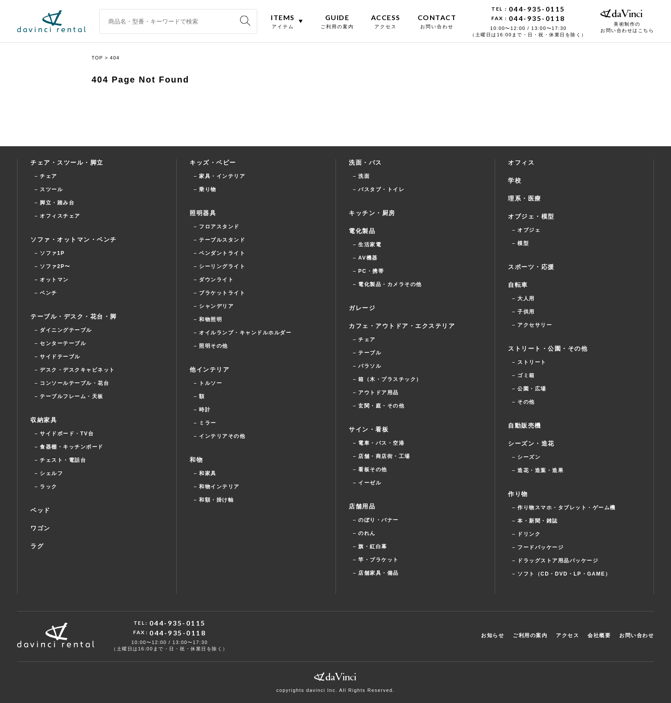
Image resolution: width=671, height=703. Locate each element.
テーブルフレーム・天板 (72, 396)
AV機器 (368, 258)
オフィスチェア (60, 216)
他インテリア (209, 369)
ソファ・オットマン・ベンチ (73, 239)
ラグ (37, 546)
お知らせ (492, 635)
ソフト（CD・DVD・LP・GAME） (564, 574)
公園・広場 (531, 389)
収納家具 (43, 419)
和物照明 (210, 319)
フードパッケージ (540, 547)
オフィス (521, 162)
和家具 (208, 473)
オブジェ (528, 230)
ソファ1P (52, 253)
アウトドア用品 (378, 393)
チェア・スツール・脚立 (67, 162)
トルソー (210, 383)
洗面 (364, 176)
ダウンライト (216, 280)
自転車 (518, 284)
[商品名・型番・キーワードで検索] (178, 21)
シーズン (528, 457)
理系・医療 (524, 198)
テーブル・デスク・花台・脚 (73, 316)
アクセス (567, 635)
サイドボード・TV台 (67, 434)
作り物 (518, 493)
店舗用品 (362, 506)
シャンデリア (216, 306)
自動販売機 (524, 425)
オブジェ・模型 (531, 216)
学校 (514, 180)
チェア (48, 176)
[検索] (245, 21)
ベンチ (48, 293)
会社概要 (599, 635)
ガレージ (362, 307)
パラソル (369, 366)
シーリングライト (222, 266)
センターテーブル (63, 343)
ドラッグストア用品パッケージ (557, 561)
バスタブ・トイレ (381, 189)
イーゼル (369, 483)
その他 (526, 402)
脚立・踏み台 (57, 203)
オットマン (54, 280)
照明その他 (213, 346)
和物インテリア (219, 487)
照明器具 (203, 213)
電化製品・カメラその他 (390, 284)
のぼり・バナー (378, 520)
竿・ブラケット (378, 560)
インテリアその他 (222, 436)
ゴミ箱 (526, 375)
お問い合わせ (636, 635)
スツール (51, 189)
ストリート (531, 362)
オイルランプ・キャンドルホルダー (245, 333)
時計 (205, 410)
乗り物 (208, 189)
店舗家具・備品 (378, 573)
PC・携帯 (371, 271)
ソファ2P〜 (55, 266)
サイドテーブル (60, 357)
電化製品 (362, 230)
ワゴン (40, 528)
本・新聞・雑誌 (537, 521)
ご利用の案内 (530, 635)
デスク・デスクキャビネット (77, 370)
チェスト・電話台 (63, 460)
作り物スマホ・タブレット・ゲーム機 (566, 508)
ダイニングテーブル (66, 330)
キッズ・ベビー (213, 162)
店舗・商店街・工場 (384, 456)
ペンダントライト (222, 253)
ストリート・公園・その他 (548, 348)
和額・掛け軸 (216, 500)
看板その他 (372, 470)
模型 (523, 243)
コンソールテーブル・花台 (74, 383)
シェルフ (51, 473)
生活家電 (369, 245)
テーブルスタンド (222, 240)
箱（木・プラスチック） (390, 379)
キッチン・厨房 (372, 213)
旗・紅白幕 (372, 546)
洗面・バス (365, 162)
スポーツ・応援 (531, 266)
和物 (196, 459)
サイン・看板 (369, 429)
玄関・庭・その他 (381, 406)
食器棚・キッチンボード (72, 447)
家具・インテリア (222, 176)
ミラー (208, 423)
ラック (48, 487)
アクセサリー (534, 325)
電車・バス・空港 (381, 443)
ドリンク (528, 534)
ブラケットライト (222, 293)
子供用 (526, 312)
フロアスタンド (219, 227)
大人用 (526, 298)
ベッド (40, 510)
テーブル (369, 353)
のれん (367, 533)
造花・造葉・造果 (540, 470)
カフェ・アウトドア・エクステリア (402, 325)
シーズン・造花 (531, 443)
